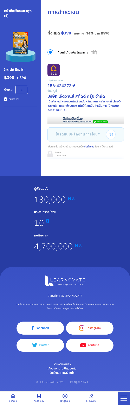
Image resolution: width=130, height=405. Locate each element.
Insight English (14, 69)
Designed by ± (79, 382)
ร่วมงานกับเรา (62, 364)
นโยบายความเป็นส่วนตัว (61, 368)
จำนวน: (8, 90)
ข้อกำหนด (89, 146)
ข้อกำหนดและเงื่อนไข (62, 373)
